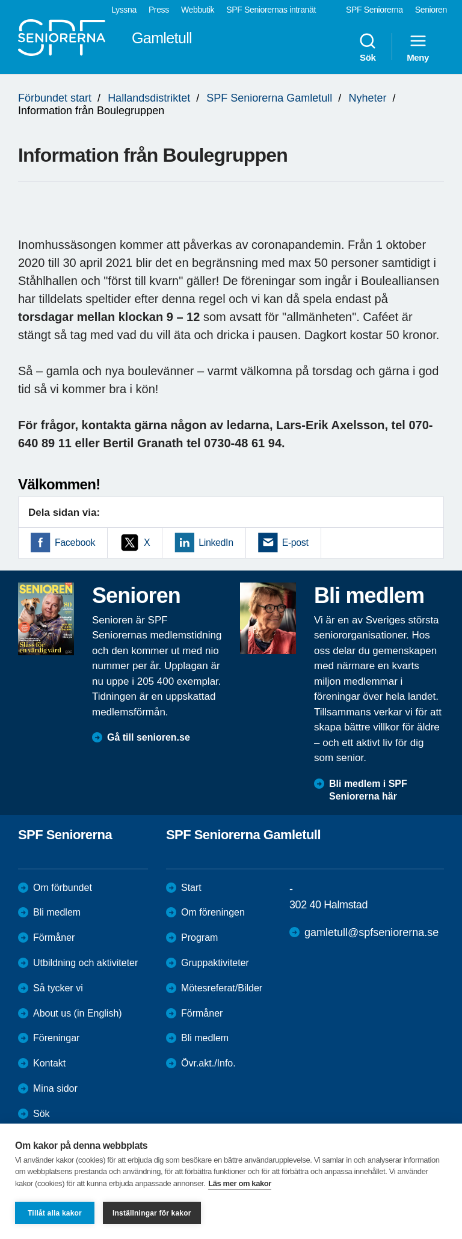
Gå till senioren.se (148, 737)
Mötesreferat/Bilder (221, 988)
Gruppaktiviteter (215, 963)
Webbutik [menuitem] (197, 9)
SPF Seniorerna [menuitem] (374, 9)
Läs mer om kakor (239, 1183)
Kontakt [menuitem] (49, 1063)
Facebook (75, 542)
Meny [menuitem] (418, 47)
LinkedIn (216, 542)
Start (191, 888)
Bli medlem (57, 912)
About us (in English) (77, 1013)
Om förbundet (62, 888)
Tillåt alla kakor (55, 1213)
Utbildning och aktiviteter (85, 963)
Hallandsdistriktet (149, 98)
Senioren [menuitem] (431, 9)
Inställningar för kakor (151, 1213)
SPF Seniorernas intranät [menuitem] (271, 9)
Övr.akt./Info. (208, 1063)
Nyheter (367, 98)
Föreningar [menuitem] (56, 1038)
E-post (295, 542)
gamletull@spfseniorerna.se (371, 932)
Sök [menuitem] (368, 47)
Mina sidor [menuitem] (55, 1088)
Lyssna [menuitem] (124, 9)
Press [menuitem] (159, 9)
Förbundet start (54, 98)
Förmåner (54, 937)
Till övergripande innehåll (0, 0)
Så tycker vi (58, 988)
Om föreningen (213, 912)
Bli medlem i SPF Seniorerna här (368, 790)
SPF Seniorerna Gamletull (269, 98)
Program (199, 937)
